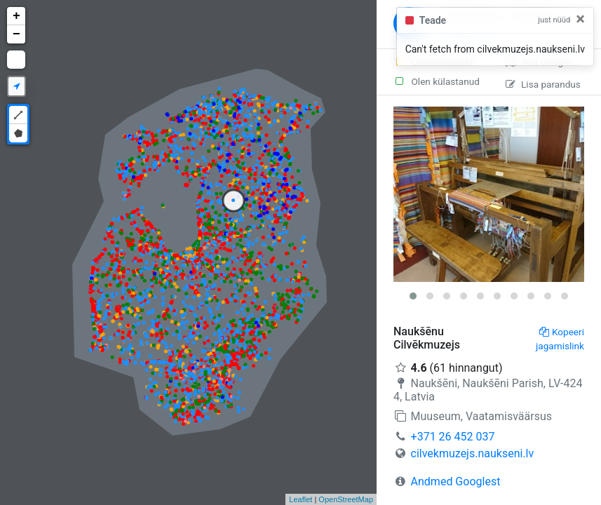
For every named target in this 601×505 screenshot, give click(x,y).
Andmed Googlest (456, 481)
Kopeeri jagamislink (560, 338)
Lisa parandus (543, 84)
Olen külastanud (436, 81)
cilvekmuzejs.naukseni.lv (472, 453)
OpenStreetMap (345, 499)
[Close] (580, 19)
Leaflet (300, 499)
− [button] (16, 34)
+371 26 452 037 (453, 436)
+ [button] (16, 16)
